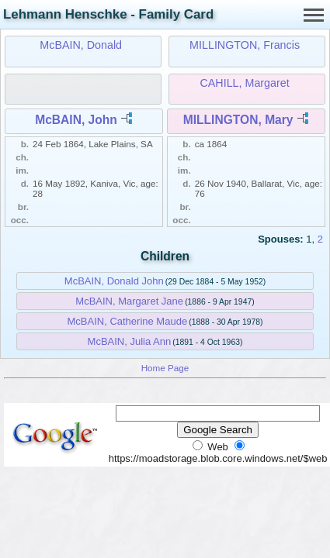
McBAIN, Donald (81, 45)
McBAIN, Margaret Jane (129, 301)
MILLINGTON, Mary (238, 119)
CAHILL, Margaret (244, 83)
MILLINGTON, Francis (244, 45)
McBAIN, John (76, 119)
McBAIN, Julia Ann (130, 341)
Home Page (165, 368)
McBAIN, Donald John (114, 281)
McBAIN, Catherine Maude (127, 321)
